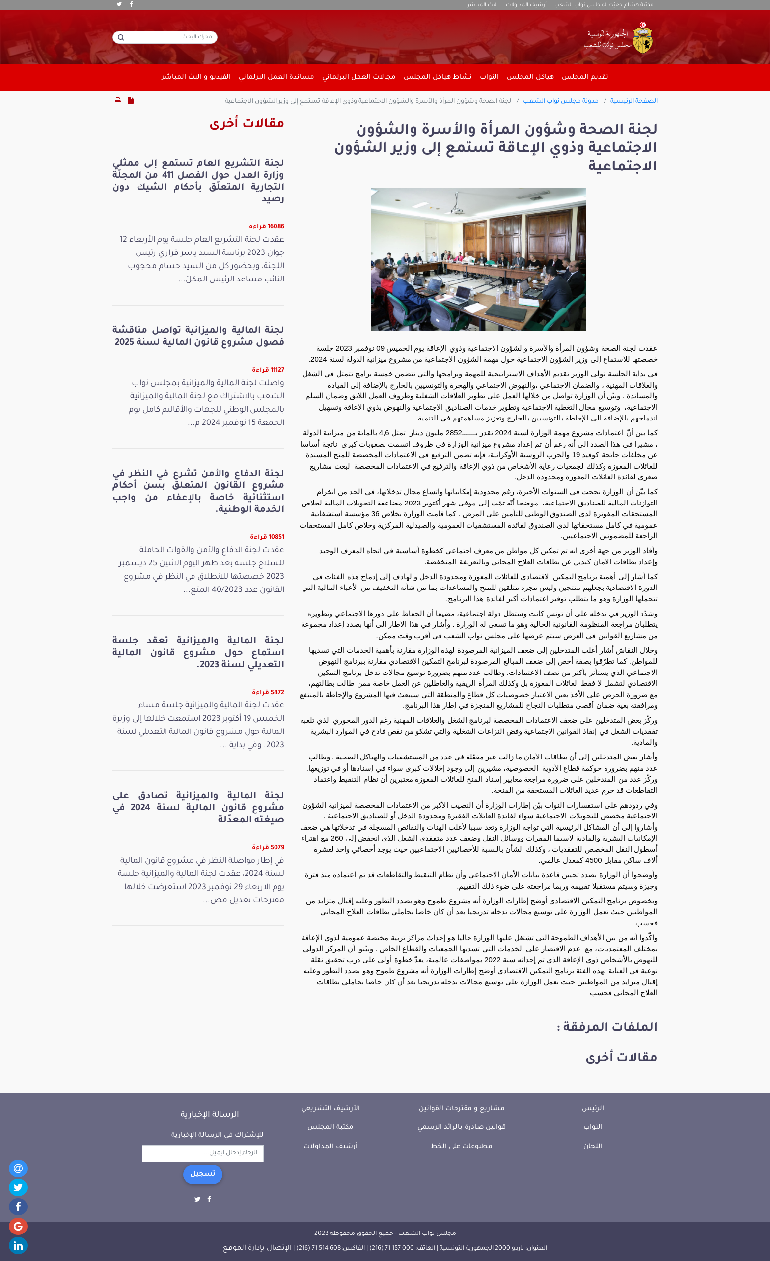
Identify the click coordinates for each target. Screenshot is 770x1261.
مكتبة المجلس (330, 1127)
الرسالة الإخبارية (210, 1115)
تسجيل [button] (203, 1174)
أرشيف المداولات (526, 5)
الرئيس (593, 1109)
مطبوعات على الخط (462, 1146)
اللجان (593, 1146)
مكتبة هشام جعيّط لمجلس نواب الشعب (604, 5)
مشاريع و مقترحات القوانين (462, 1109)
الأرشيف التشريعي (330, 1109)
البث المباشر (483, 5)
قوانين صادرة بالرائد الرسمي (461, 1127)
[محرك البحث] (165, 37)
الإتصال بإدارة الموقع (257, 1249)
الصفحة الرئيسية (634, 101)
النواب (593, 1127)
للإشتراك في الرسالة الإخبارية (217, 1135)
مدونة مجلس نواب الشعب (561, 101)
